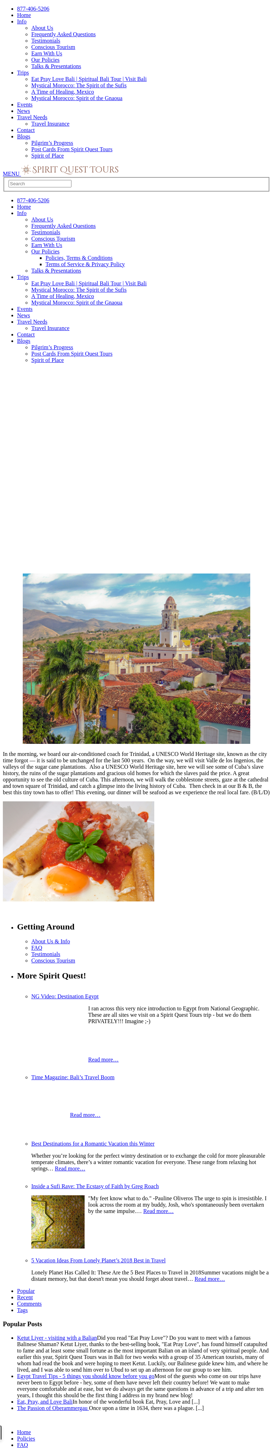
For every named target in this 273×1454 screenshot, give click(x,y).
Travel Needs (32, 117)
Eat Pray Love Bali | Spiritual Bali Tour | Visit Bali (89, 79)
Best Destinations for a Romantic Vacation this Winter (93, 1144)
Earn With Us (46, 53)
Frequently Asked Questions (63, 34)
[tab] (143, 1297)
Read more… (103, 1060)
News (23, 111)
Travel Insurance (50, 124)
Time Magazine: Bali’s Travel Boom (72, 1077)
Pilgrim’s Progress (52, 143)
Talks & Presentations (56, 66)
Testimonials (45, 41)
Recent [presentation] (25, 1297)
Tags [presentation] (22, 1310)
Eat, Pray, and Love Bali (45, 1402)
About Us (42, 28)
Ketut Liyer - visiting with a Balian (57, 1338)
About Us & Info (50, 941)
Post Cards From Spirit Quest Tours (71, 149)
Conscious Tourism (53, 47)
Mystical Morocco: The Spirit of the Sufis (79, 85)
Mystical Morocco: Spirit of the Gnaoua (76, 98)
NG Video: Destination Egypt (64, 996)
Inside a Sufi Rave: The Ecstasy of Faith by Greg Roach (95, 1186)
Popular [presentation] (26, 1291)
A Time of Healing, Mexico (62, 92)
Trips (23, 73)
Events (25, 104)
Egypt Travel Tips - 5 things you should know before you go (85, 1376)
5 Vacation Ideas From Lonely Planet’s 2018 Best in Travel (98, 1260)
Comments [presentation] (29, 1304)
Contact (26, 130)
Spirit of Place (47, 156)
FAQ (36, 948)
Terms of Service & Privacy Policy (85, 264)
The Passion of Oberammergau (53, 1408)
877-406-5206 (33, 9)
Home (24, 15)
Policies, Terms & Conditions (79, 258)
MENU (12, 174)
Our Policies (45, 60)
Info (22, 21)
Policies (26, 1439)
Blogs (23, 136)
